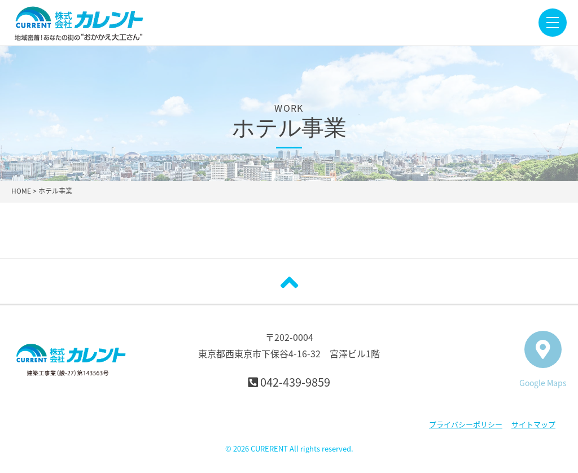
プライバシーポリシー (465, 424)
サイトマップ (533, 424)
